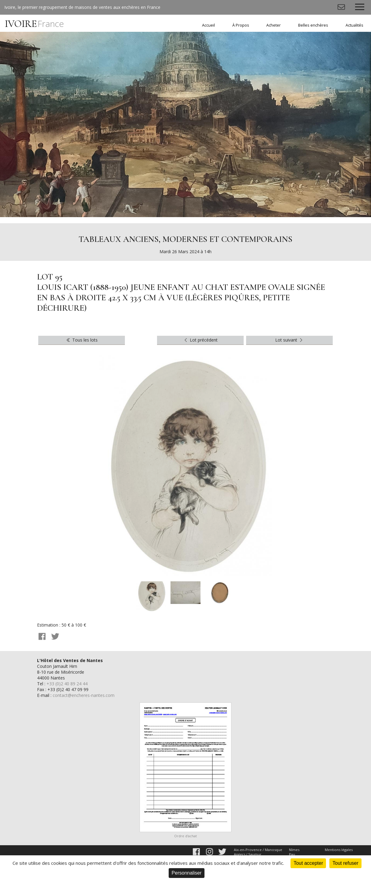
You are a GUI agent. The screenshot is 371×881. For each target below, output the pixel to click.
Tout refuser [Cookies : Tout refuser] (345, 863)
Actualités (354, 25)
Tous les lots (82, 340)
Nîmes (294, 849)
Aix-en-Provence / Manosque (258, 849)
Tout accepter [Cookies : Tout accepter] (308, 863)
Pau (292, 854)
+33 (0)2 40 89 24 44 (67, 684)
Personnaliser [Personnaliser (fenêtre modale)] (187, 872)
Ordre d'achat (185, 836)
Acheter (273, 25)
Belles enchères (313, 25)
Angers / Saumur (247, 854)
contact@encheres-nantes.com (83, 695)
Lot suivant (289, 340)
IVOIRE (34, 24)
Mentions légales (339, 849)
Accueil (208, 25)
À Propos (240, 25)
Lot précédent (200, 340)
